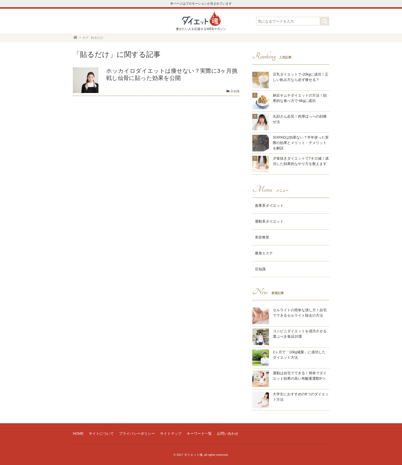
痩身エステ (264, 253)
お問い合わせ (227, 433)
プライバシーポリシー (137, 433)
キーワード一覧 (199, 433)
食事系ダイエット (269, 205)
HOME (78, 433)
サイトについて (101, 433)
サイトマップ (171, 433)
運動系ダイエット (269, 221)
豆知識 (260, 269)
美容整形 (262, 237)
